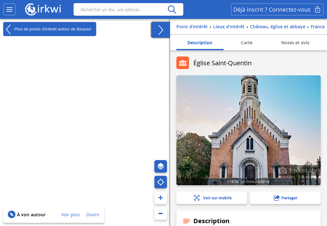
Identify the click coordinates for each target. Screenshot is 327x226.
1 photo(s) (298, 170)
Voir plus (70, 215)
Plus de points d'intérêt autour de (47, 29)
